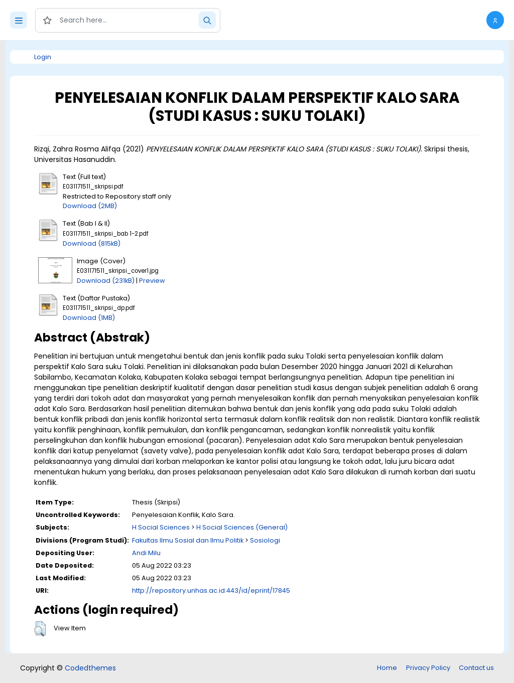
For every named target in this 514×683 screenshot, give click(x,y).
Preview (152, 280)
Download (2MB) (90, 206)
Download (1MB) (89, 317)
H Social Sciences (161, 527)
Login (42, 57)
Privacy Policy (428, 667)
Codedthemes (90, 668)
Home (387, 667)
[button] (495, 20)
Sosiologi (265, 540)
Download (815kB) (91, 243)
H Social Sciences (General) (242, 527)
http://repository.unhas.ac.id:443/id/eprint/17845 (211, 590)
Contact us (476, 667)
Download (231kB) (106, 280)
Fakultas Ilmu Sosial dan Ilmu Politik (187, 540)
